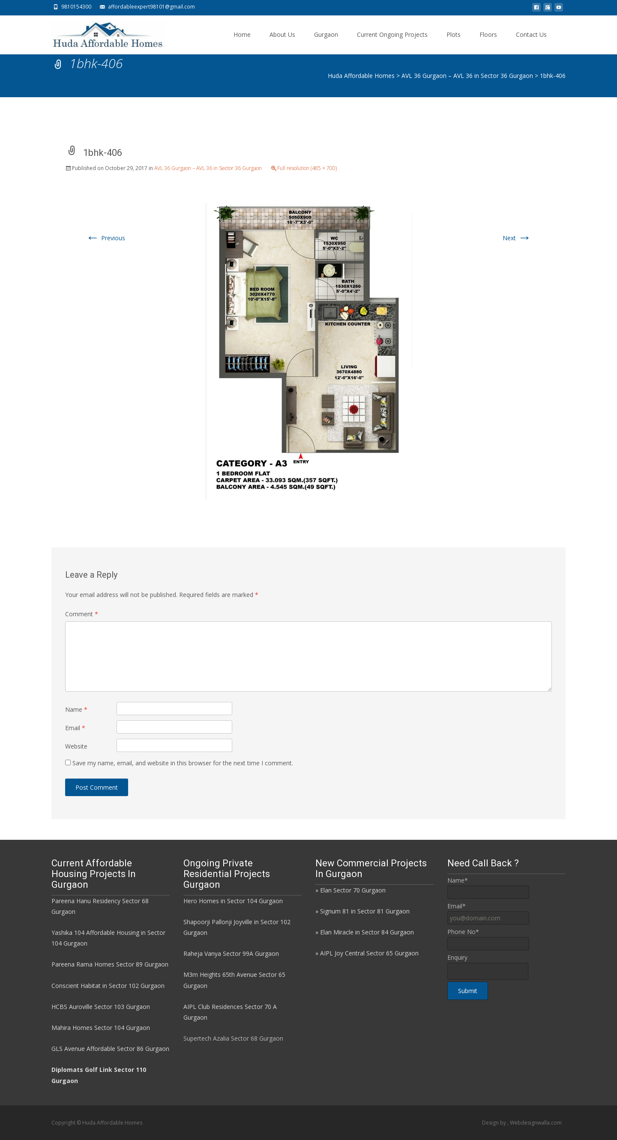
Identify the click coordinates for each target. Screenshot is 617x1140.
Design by (494, 1122)
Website (76, 746)
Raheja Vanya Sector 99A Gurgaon (231, 953)
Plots (453, 34)
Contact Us (531, 34)
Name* (457, 880)
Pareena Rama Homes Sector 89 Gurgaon (109, 964)
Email (75, 728)
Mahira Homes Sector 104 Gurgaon (100, 1028)
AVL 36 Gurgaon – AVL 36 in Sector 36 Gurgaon (208, 168)
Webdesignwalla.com (536, 1122)
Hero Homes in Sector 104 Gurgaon (233, 901)
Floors (488, 34)
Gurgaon (326, 34)
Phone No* (463, 932)
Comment (81, 614)
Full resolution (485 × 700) (307, 168)
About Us (282, 34)
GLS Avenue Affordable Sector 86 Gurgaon (110, 1049)
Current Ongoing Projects (392, 34)
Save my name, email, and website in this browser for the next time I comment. (182, 763)
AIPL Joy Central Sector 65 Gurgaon (369, 953)
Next (517, 238)
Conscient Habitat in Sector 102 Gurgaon (108, 986)
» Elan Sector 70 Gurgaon (350, 890)
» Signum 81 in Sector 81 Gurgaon (362, 911)
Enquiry (457, 957)
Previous (105, 238)
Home (242, 34)
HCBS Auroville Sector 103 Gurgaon (100, 1007)
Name (76, 709)
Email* (456, 906)
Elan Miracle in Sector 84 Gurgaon (367, 932)
